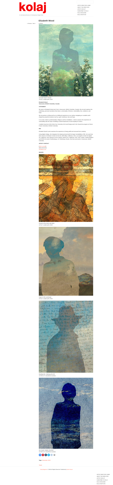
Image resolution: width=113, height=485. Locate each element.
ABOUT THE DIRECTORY (83, 7)
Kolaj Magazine (43, 469)
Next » (34, 23)
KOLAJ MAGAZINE (81, 12)
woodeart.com (42, 149)
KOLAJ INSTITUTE (81, 14)
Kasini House (70, 469)
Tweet (40, 465)
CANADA (41, 23)
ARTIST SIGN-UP (81, 9)
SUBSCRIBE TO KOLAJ (82, 11)
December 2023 (46, 460)
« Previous (29, 23)
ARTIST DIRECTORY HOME (83, 5)
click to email (42, 146)
